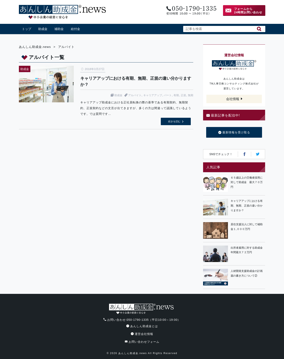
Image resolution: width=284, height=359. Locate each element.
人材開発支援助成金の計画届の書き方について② (247, 273)
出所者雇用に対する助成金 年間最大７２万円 (248, 250)
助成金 (42, 29)
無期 (190, 95)
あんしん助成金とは (142, 326)
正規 (183, 95)
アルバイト (134, 95)
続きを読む (174, 121)
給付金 (75, 29)
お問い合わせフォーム (142, 341)
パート (168, 95)
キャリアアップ (152, 95)
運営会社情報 (142, 334)
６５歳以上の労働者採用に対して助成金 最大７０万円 (247, 182)
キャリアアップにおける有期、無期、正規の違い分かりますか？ (247, 205)
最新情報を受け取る (234, 132)
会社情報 (232, 99)
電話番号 (191, 10)
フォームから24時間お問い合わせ (248, 10)
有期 (176, 95)
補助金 (59, 29)
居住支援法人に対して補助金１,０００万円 (247, 227)
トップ (26, 29)
